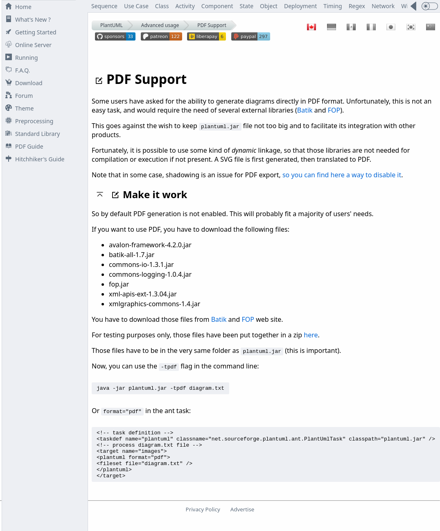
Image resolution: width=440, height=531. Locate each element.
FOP (334, 110)
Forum (17, 95)
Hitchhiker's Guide (33, 159)
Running (20, 57)
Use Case (136, 6)
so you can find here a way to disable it (341, 174)
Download (22, 83)
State (247, 6)
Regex (357, 6)
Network (383, 6)
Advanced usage (160, 25)
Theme (18, 108)
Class (162, 6)
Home (17, 7)
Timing (332, 6)
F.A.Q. (16, 70)
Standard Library (31, 134)
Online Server (27, 45)
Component (217, 6)
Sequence (104, 6)
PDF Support (211, 25)
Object (269, 6)
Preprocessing (27, 121)
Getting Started (29, 32)
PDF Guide (22, 146)
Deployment (300, 6)
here (311, 334)
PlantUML (111, 25)
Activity (185, 6)
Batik (305, 110)
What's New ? (26, 19)
